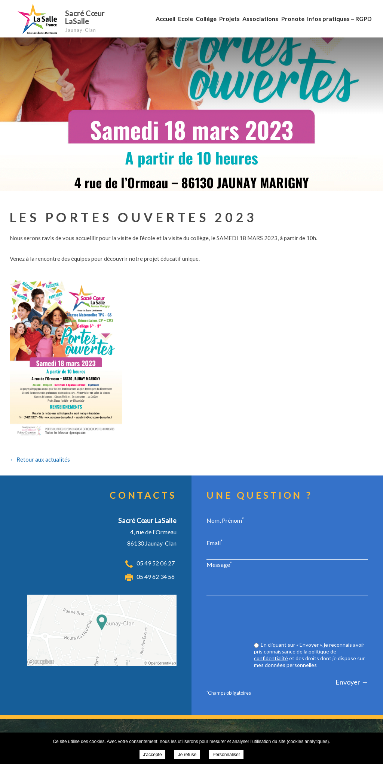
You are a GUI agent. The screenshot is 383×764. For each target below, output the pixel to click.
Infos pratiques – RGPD (339, 18)
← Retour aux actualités (40, 459)
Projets (229, 18)
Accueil (165, 18)
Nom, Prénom (225, 520)
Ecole (185, 18)
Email (214, 542)
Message (219, 564)
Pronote (292, 18)
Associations (260, 18)
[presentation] (311, 619)
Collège (206, 18)
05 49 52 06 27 (156, 563)
